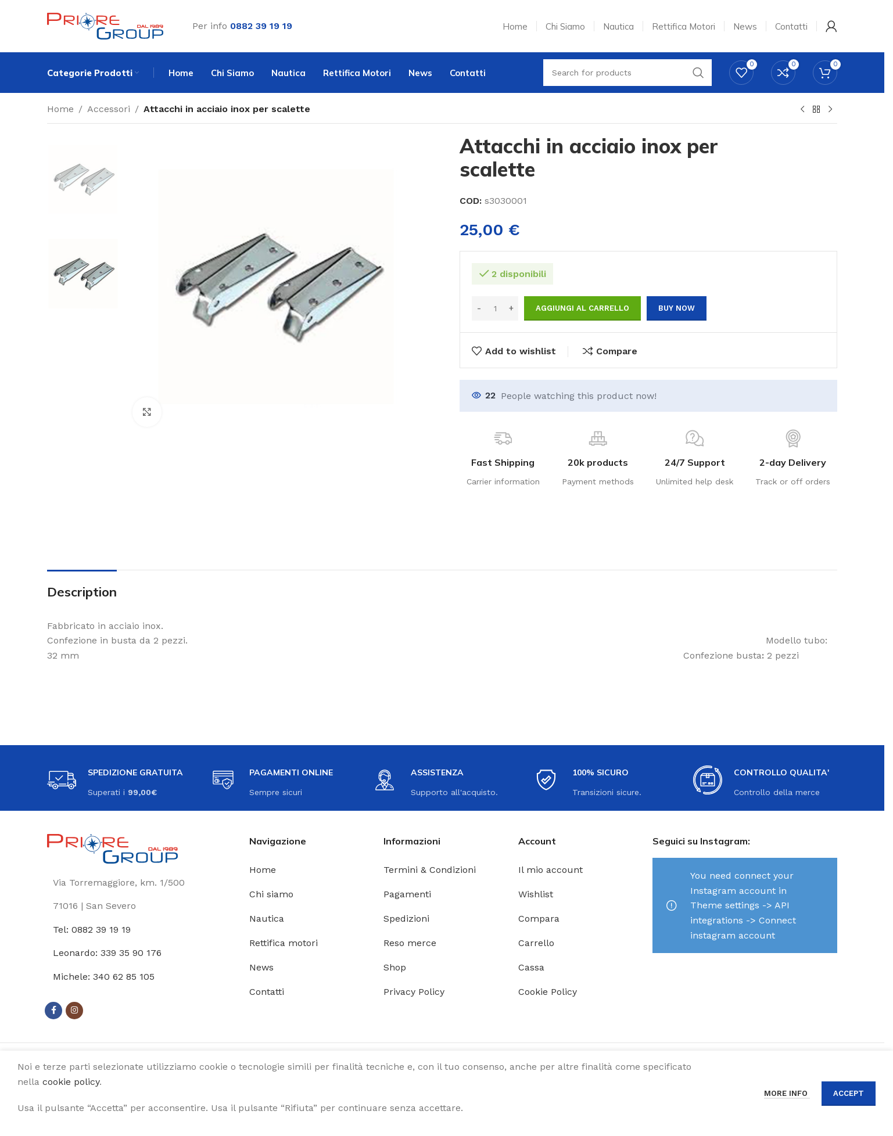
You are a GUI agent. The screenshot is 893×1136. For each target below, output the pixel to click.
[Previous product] (802, 110)
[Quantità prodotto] (495, 308)
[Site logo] (105, 25)
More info (787, 1093)
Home (60, 108)
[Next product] (830, 110)
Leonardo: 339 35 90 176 (107, 952)
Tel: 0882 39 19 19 (92, 929)
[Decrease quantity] (479, 308)
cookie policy (70, 1081)
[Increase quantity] (511, 308)
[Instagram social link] (74, 1010)
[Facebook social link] (53, 1010)
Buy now (676, 308)
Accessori (108, 108)
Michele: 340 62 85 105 (104, 976)
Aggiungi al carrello (582, 308)
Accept (848, 1093)
